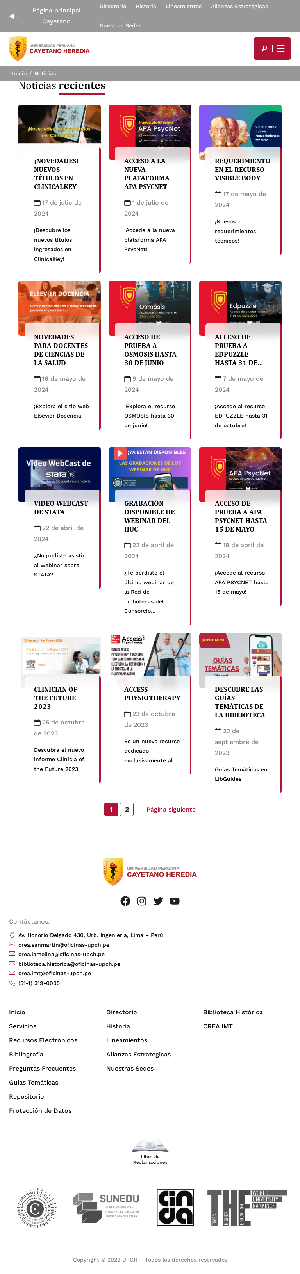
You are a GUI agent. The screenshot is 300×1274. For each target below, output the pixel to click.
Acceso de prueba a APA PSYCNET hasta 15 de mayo (241, 520)
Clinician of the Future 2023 (55, 701)
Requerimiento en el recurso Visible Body (243, 169)
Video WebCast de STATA (61, 511)
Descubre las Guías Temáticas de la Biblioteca (240, 705)
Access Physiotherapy (152, 697)
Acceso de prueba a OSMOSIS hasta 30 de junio (150, 353)
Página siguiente (171, 809)
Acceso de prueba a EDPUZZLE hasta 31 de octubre (236, 358)
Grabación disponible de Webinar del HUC (149, 520)
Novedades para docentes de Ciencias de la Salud (61, 353)
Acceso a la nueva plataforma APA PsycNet (147, 173)
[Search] (264, 49)
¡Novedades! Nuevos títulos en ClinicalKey (56, 173)
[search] (264, 49)
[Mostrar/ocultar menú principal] (280, 49)
